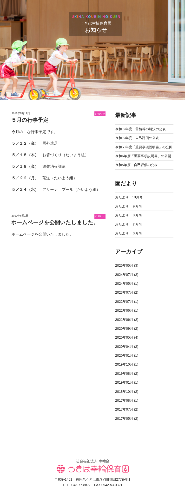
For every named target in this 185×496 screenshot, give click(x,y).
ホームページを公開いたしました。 (55, 222)
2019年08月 (124, 373)
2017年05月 (124, 418)
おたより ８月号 (128, 215)
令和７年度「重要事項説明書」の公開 (143, 147)
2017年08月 (124, 400)
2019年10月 (124, 364)
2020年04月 (124, 346)
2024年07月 (124, 275)
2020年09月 (124, 328)
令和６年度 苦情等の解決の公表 (140, 129)
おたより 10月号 (129, 197)
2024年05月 (124, 283)
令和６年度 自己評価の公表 (137, 138)
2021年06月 (124, 320)
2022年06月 (124, 310)
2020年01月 (124, 355)
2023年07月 (124, 292)
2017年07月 (124, 409)
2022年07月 (124, 301)
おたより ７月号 (128, 224)
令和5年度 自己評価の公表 (136, 165)
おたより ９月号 (128, 206)
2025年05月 (124, 265)
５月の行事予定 (29, 120)
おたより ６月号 (128, 233)
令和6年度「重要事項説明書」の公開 (143, 156)
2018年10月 (124, 391)
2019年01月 (124, 382)
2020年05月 (124, 337)
